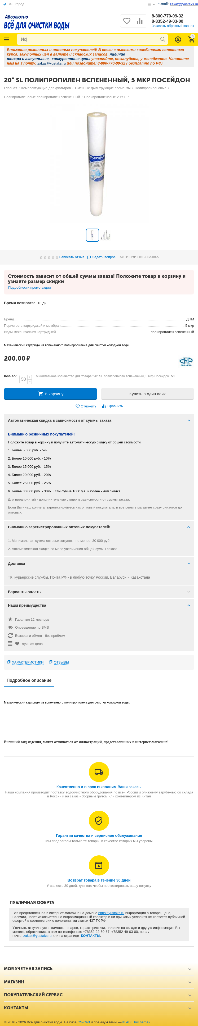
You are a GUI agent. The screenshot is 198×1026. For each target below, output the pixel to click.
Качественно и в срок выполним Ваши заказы (99, 787)
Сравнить (112, 406)
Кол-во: (10, 376)
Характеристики (27, 662)
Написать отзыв (71, 257)
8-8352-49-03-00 (167, 21)
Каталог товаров (6, 39)
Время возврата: (19, 303)
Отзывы (61, 662)
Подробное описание (29, 680)
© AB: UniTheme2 (136, 1022)
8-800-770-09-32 (167, 16)
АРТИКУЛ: (128, 257)
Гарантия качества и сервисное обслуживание (99, 835)
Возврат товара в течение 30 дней (99, 880)
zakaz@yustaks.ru (37, 936)
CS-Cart (83, 1022)
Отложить (85, 406)
